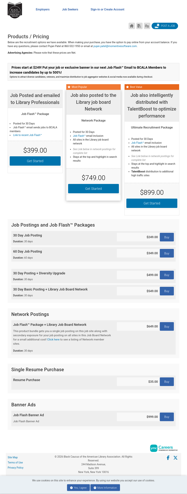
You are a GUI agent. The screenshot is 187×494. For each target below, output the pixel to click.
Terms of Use (15, 462)
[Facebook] (168, 458)
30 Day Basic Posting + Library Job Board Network (62, 292)
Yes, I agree (78, 487)
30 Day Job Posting (62, 238)
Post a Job (165, 26)
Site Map (13, 457)
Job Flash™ (79, 135)
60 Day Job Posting (62, 254)
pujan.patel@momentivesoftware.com (115, 46)
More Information (105, 487)
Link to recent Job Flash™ (27, 135)
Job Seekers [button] (70, 9)
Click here (53, 339)
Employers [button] (42, 9)
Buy (166, 237)
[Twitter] (176, 458)
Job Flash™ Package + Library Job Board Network (62, 338)
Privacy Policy (15, 467)
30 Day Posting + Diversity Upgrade (62, 276)
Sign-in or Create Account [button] (107, 9)
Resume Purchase (26, 380)
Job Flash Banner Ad (62, 418)
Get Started (35, 161)
